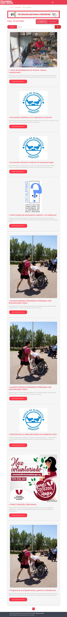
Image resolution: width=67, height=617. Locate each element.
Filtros (12, 27)
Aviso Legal (20, 613)
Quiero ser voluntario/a (18, 81)
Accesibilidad (25, 613)
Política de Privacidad (14, 613)
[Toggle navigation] (53, 2)
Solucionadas (52, 21)
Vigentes (42, 21)
